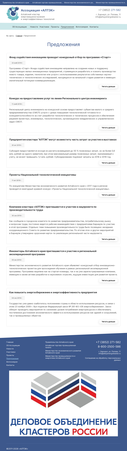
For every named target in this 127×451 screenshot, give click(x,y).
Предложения (12, 358)
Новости (34, 27)
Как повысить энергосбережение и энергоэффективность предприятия (53, 292)
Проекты (10, 355)
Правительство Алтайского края (16, 3)
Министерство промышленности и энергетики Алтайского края (111, 3)
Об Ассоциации (13, 345)
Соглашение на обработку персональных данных (103, 359)
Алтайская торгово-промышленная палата (48, 3)
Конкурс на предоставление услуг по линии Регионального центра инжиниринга (58, 98)
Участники (10, 352)
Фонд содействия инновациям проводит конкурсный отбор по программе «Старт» (60, 57)
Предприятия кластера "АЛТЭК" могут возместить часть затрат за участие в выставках (63, 139)
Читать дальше (108, 86)
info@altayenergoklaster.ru (108, 17)
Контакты (10, 365)
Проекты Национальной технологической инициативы (42, 174)
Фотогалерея (11, 362)
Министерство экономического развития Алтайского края (79, 3)
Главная (9, 342)
